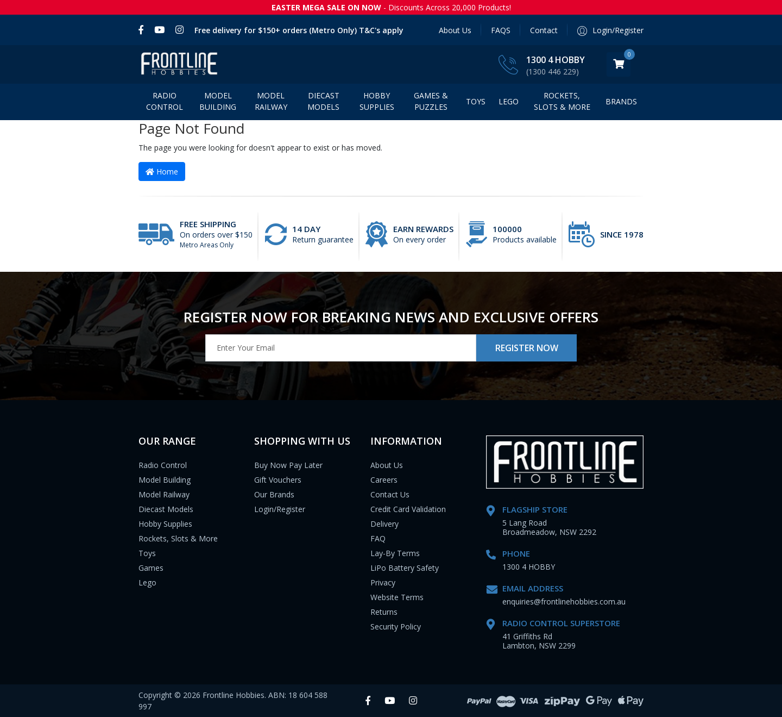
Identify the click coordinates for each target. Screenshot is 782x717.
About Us (455, 30)
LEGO (509, 101)
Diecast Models (323, 101)
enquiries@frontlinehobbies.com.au (564, 601)
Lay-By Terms (395, 553)
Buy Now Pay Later (288, 465)
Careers (384, 480)
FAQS (500, 30)
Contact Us (389, 494)
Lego (147, 582)
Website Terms (397, 597)
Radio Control (164, 101)
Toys (475, 101)
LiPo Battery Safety (404, 568)
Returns (384, 612)
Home (162, 171)
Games (150, 568)
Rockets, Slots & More (562, 101)
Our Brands (274, 494)
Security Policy (395, 626)
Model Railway (271, 101)
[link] (143, 30)
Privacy (382, 582)
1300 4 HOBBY (555, 60)
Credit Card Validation (408, 509)
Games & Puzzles (431, 101)
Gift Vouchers (277, 480)
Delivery (384, 524)
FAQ (378, 538)
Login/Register (279, 509)
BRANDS (621, 101)
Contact (544, 30)
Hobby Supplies (377, 101)
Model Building (217, 101)
